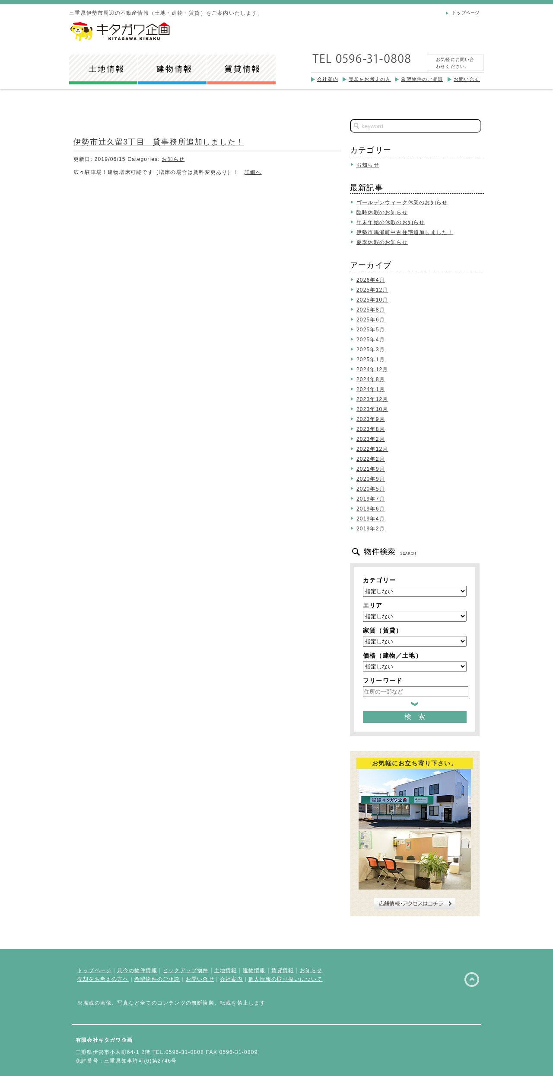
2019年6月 (370, 509)
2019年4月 (370, 519)
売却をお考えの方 (370, 79)
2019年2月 (370, 529)
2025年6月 (370, 320)
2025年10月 (372, 300)
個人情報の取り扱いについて (285, 979)
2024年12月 (372, 369)
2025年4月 (370, 340)
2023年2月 (370, 439)
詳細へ (253, 172)
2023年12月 (372, 399)
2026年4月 (370, 280)
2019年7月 (370, 499)
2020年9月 (370, 479)
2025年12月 (372, 290)
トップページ (466, 12)
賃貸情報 (282, 970)
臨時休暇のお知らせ (382, 212)
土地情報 (225, 970)
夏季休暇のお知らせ (382, 242)
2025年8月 (370, 310)
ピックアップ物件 (186, 970)
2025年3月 (370, 350)
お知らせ (173, 159)
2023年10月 (372, 409)
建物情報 (254, 970)
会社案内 (327, 79)
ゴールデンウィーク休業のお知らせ (402, 202)
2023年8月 (370, 429)
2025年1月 (370, 360)
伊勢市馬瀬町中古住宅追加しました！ (404, 232)
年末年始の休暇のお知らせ (390, 222)
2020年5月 (370, 489)
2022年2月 (370, 459)
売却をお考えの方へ (103, 979)
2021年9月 (370, 469)
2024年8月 (370, 379)
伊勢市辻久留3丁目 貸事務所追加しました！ (158, 142)
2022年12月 (372, 449)
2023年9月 (370, 419)
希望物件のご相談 (422, 79)
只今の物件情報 (137, 970)
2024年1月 (370, 389)
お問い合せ (467, 79)
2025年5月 (370, 330)
